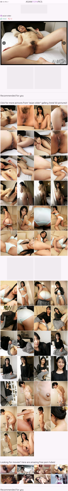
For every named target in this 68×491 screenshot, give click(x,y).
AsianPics (34, 1)
